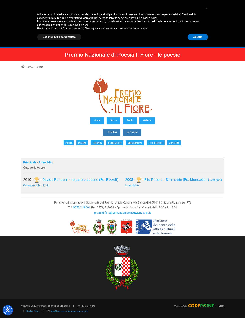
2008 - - (134, 180)
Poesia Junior (114, 143)
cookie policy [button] (150, 289)
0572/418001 (81, 207)
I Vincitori (112, 132)
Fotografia (97, 143)
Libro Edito (174, 143)
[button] (206, 280)
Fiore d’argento (156, 143)
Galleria (147, 120)
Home (27, 67)
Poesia (68, 143)
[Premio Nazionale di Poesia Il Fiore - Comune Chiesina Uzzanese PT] (138, 20)
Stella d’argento (135, 143)
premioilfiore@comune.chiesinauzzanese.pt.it (122, 212)
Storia (113, 120)
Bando (130, 120)
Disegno (82, 143)
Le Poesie (132, 132)
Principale (29, 162)
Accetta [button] (197, 308)
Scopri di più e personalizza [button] (59, 308)
